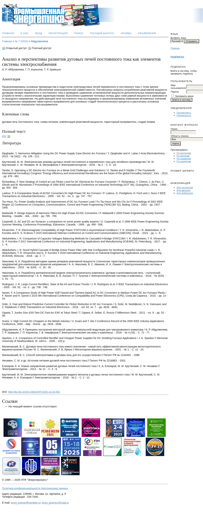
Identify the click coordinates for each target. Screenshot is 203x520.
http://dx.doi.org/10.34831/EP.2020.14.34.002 (34, 391)
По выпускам (184, 153)
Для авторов (183, 190)
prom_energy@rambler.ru (25, 502)
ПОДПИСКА (177, 56)
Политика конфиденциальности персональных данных (35, 488)
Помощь (175, 48)
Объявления (147, 33)
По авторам (183, 155)
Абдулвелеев (39, 41)
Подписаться (184, 115)
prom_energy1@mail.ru (55, 502)
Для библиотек (185, 193)
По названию (184, 158)
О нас (25, 33)
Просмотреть (184, 112)
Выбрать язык (178, 37)
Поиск (78, 33)
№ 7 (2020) (21, 41)
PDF (4, 136)
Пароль (175, 91)
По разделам (184, 161)
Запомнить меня (184, 96)
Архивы (126, 33)
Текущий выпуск (102, 33)
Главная (8, 33)
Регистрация (58, 33)
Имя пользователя (178, 86)
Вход (38, 33)
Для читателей (185, 187)
